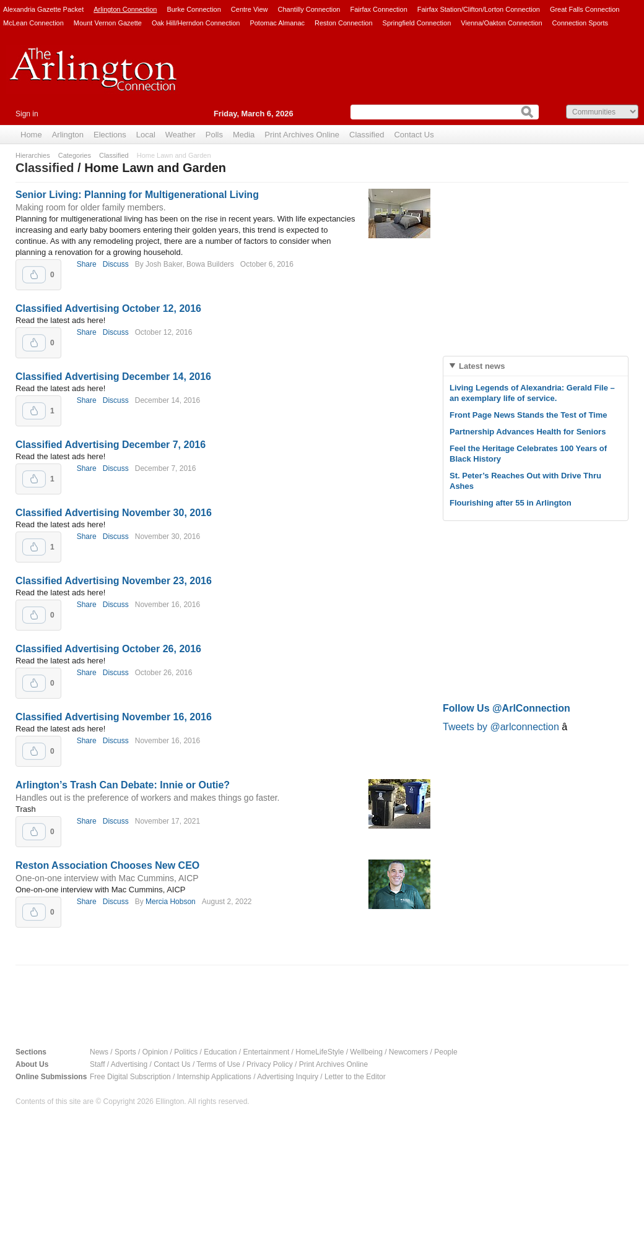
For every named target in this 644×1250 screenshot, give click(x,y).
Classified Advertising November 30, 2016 (113, 512)
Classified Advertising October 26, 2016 (108, 649)
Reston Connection (344, 23)
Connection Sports (580, 23)
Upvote (34, 274)
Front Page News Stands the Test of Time (528, 415)
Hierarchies (32, 155)
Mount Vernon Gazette (108, 23)
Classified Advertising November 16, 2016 (113, 717)
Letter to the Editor (355, 1076)
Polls (214, 134)
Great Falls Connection (585, 9)
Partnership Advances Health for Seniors (528, 431)
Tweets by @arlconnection (502, 727)
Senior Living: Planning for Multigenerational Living (137, 194)
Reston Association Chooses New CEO (107, 865)
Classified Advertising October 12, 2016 (108, 308)
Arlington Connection (125, 9)
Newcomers (408, 1052)
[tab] (535, 366)
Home (31, 134)
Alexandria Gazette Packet (43, 9)
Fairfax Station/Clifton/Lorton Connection (478, 9)
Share (87, 264)
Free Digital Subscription (130, 1076)
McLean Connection (33, 23)
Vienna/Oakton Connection (501, 23)
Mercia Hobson (171, 901)
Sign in (26, 114)
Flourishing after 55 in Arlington (511, 502)
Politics (186, 1052)
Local (145, 134)
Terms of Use (218, 1064)
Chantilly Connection (309, 9)
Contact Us (413, 134)
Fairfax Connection (378, 9)
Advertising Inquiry (287, 1076)
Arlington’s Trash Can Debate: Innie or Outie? (122, 785)
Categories (74, 155)
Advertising (129, 1064)
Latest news (482, 366)
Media (244, 134)
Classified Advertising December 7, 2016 (110, 444)
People (445, 1052)
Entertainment (266, 1052)
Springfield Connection (417, 23)
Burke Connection (193, 9)
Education (220, 1052)
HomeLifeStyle (319, 1052)
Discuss (116, 264)
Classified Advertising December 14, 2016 (113, 376)
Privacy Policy (269, 1064)
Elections (110, 134)
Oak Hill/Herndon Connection (196, 23)
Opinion (155, 1052)
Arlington (68, 134)
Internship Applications (214, 1076)
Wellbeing (366, 1052)
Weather (180, 134)
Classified (366, 134)
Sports (125, 1052)
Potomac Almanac (277, 23)
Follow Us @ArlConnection (506, 708)
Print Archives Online (301, 134)
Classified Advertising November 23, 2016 (113, 580)
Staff (97, 1064)
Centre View (249, 9)
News (99, 1052)
